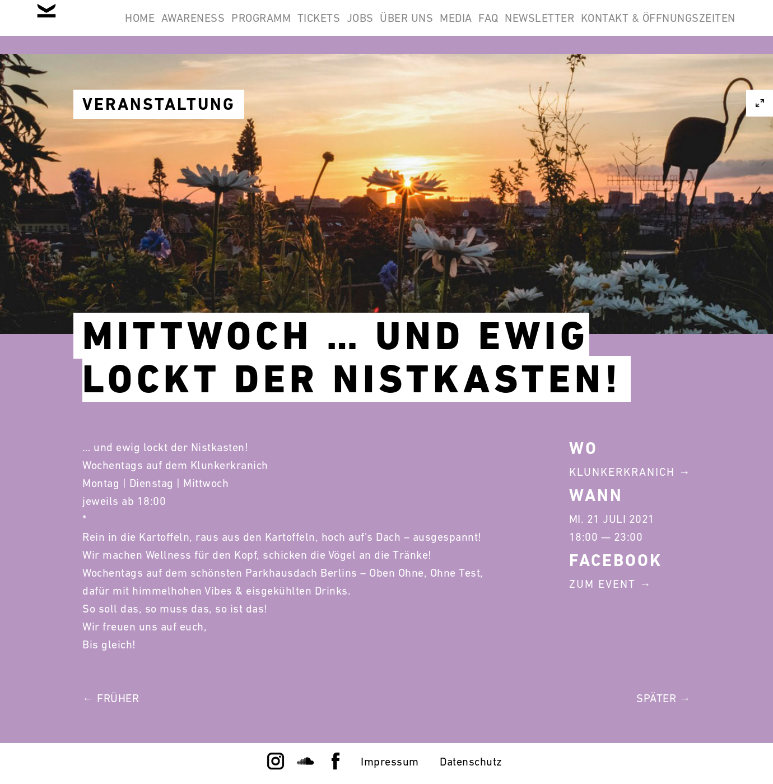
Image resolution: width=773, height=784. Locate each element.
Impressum (390, 761)
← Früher (110, 698)
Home (178, 27)
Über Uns (517, 27)
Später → (663, 698)
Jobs (456, 27)
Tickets (400, 27)
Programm (328, 27)
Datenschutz (471, 761)
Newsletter (693, 27)
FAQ (628, 27)
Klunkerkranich (622, 472)
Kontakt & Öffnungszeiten (651, 81)
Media (581, 27)
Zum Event (602, 584)
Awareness (246, 27)
